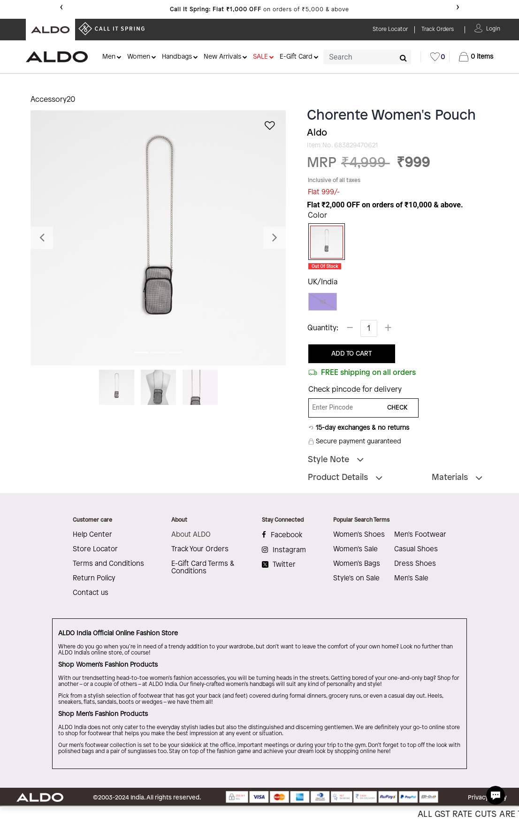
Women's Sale (355, 549)
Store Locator (95, 549)
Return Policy (94, 578)
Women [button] (138, 57)
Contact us (90, 593)
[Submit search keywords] (403, 57)
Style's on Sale (356, 578)
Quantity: (322, 328)
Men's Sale (411, 578)
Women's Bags (356, 564)
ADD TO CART (351, 354)
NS (323, 301)
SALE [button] (260, 57)
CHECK (397, 407)
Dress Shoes (415, 564)
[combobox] (367, 57)
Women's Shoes (359, 535)
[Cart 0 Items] (476, 56)
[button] (493, 27)
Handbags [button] (177, 57)
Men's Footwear (420, 535)
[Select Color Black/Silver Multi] (323, 242)
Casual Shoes (416, 549)
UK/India (322, 282)
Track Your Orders (200, 549)
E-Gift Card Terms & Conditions (202, 567)
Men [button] (108, 57)
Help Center (92, 535)
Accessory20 (53, 100)
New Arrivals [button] (222, 57)
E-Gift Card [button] (296, 57)
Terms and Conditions (108, 564)
